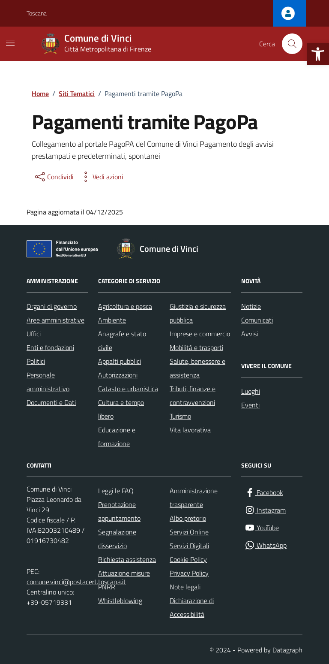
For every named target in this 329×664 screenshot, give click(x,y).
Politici (36, 361)
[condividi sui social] (53, 177)
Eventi (250, 405)
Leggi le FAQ (116, 491)
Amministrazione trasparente (194, 498)
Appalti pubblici (119, 361)
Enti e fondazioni (50, 347)
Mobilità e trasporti (196, 347)
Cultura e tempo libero (121, 409)
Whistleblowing (120, 600)
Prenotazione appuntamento (119, 511)
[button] (318, 54)
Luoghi (250, 391)
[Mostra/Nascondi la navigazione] (10, 43)
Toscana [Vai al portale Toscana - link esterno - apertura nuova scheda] (37, 13)
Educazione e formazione (116, 437)
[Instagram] (265, 510)
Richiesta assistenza (127, 559)
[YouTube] (261, 528)
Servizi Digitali (189, 545)
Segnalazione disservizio (117, 539)
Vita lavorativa (190, 430)
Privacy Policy (189, 573)
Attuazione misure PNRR (124, 580)
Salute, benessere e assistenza (197, 368)
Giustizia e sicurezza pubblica (198, 313)
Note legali (185, 587)
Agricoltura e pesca (125, 306)
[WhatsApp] (265, 545)
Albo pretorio (188, 518)
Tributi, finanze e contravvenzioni (192, 395)
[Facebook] (264, 492)
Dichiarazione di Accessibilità (192, 607)
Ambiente (112, 320)
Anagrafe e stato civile (122, 341)
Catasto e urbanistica (128, 388)
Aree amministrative (55, 320)
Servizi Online (189, 532)
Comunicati (257, 320)
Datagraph (287, 650)
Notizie (251, 306)
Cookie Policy (188, 559)
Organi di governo (52, 306)
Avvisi (249, 334)
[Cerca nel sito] (292, 43)
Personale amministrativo (48, 382)
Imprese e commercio (200, 334)
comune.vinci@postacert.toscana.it (76, 581)
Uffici (34, 334)
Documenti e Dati (51, 402)
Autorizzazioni (118, 375)
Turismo (180, 416)
